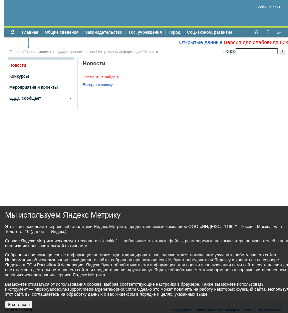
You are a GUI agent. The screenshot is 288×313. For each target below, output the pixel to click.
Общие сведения (62, 32)
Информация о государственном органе (61, 52)
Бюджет (17, 43)
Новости (151, 52)
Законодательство (103, 32)
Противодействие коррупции (103, 43)
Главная (30, 32)
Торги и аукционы (49, 43)
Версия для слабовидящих (256, 42)
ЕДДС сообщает (25, 98)
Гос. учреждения (145, 32)
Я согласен (19, 304)
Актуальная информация (119, 52)
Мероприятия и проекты (33, 87)
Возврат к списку (98, 85)
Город (175, 32)
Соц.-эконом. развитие (209, 32)
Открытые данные (200, 42)
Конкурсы (19, 76)
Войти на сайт (268, 7)
